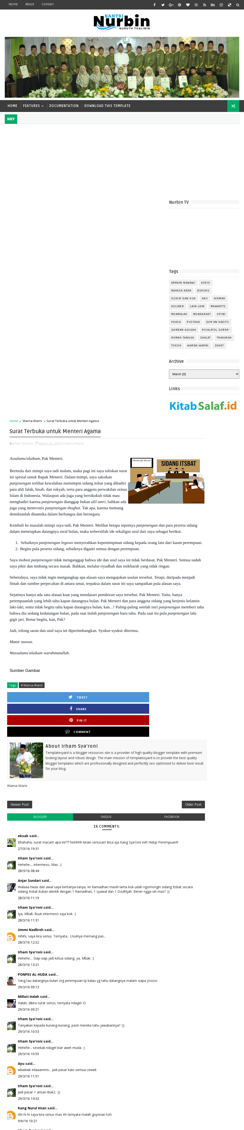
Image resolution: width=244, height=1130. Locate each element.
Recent (181, 478)
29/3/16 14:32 (28, 904)
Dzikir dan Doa (183, 301)
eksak (23, 633)
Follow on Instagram (205, 464)
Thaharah (224, 340)
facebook (138, 614)
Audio (205, 285)
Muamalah (179, 317)
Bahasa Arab (181, 293)
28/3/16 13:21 (28, 771)
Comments (227, 478)
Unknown (26, 959)
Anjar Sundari (29, 682)
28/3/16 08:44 (28, 672)
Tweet (30, 523)
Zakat (219, 348)
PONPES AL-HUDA (32, 780)
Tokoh (176, 348)
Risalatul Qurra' (216, 333)
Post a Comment (26, 1013)
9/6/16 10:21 (27, 927)
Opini (221, 317)
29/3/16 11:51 (28, 882)
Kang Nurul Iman (32, 914)
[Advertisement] (122, 159)
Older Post (153, 599)
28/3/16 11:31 (28, 726)
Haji (205, 301)
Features (31, 106)
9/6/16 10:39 (27, 949)
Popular (204, 478)
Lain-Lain (197, 309)
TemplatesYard (45, 1122)
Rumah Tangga (182, 340)
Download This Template (107, 106)
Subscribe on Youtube (205, 454)
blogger (33, 614)
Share (69, 523)
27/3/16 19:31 (28, 650)
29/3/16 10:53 (28, 838)
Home (13, 4)
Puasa (176, 325)
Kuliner (177, 309)
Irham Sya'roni (30, 660)
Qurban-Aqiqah (183, 333)
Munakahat (202, 317)
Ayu (21, 870)
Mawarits (218, 309)
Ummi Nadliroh (30, 736)
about (29, 4)
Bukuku (203, 293)
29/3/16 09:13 (28, 793)
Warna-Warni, (74, 226)
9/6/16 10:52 (27, 972)
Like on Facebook (205, 444)
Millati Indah (28, 803)
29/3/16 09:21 (28, 815)
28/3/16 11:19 (28, 704)
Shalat (205, 340)
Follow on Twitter (205, 434)
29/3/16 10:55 (28, 860)
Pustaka (193, 325)
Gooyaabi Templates (99, 1122)
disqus (86, 614)
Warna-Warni (198, 348)
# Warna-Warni (32, 511)
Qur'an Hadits (217, 325)
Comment (149, 523)
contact (48, 4)
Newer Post (19, 599)
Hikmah (219, 301)
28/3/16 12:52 (28, 749)
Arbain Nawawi (183, 285)
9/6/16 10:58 (27, 1003)
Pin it (109, 523)
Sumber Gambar (25, 496)
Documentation (64, 106)
